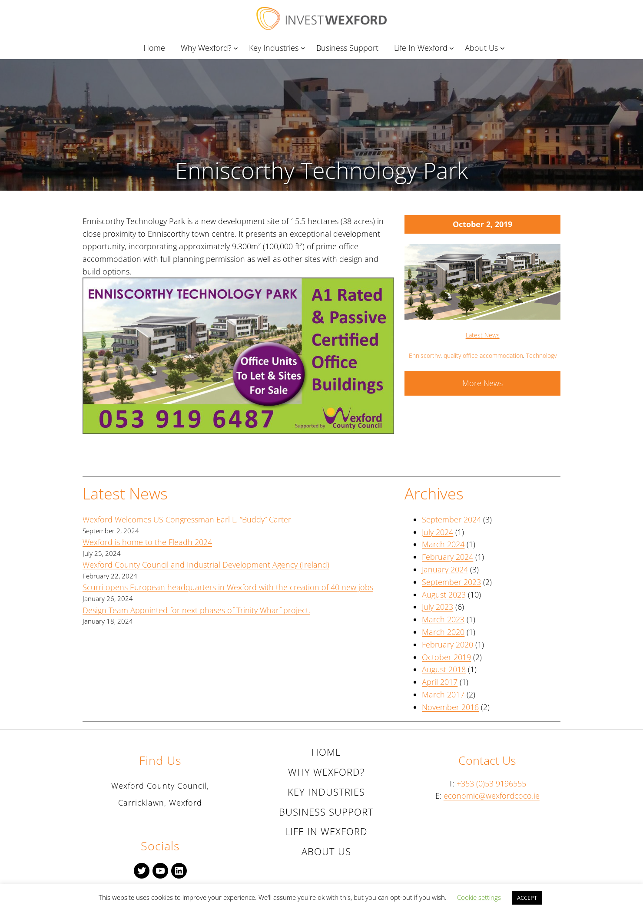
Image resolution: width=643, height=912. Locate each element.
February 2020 (447, 644)
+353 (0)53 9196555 (491, 783)
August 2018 (444, 669)
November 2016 (450, 707)
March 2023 (443, 619)
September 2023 (451, 582)
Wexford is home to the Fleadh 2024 (147, 542)
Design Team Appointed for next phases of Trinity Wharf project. (196, 610)
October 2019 (446, 657)
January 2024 (445, 569)
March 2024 (443, 544)
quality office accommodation (483, 355)
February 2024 (447, 557)
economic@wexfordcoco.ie (492, 795)
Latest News (483, 335)
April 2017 (439, 682)
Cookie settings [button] (479, 897)
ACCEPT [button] (527, 898)
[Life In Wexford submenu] (453, 48)
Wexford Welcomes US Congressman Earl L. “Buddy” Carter (187, 519)
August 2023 (444, 594)
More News (482, 383)
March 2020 (443, 632)
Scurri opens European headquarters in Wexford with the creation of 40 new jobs (228, 587)
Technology (541, 355)
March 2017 (443, 694)
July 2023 (437, 606)
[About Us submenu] (504, 48)
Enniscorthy (425, 355)
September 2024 (451, 519)
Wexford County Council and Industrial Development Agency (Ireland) (206, 564)
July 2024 (437, 532)
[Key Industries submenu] (304, 48)
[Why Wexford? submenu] (237, 48)
